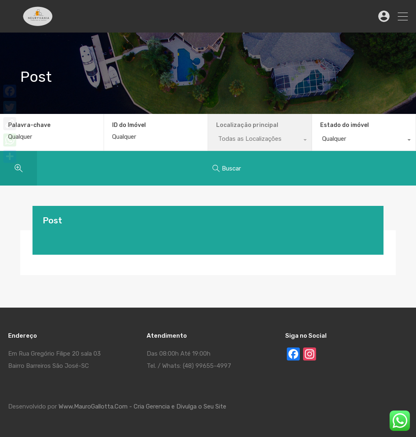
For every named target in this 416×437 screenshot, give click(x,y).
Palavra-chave (29, 125)
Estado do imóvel (344, 125)
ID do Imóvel (129, 125)
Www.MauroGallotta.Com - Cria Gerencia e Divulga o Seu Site (142, 406)
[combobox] (364, 141)
